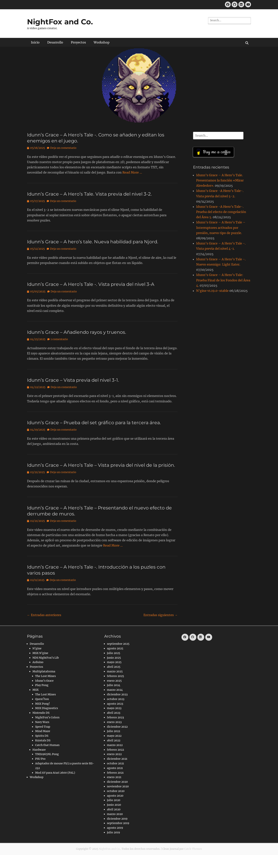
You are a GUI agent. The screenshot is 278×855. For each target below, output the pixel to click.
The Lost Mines (45, 676)
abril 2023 (113, 712)
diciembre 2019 (117, 818)
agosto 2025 (115, 648)
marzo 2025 (115, 671)
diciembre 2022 (117, 726)
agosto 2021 (115, 768)
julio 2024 (113, 685)
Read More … (132, 172)
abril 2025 (113, 667)
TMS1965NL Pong (47, 754)
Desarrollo (55, 42)
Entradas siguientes (160, 615)
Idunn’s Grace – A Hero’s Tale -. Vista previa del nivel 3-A (90, 284)
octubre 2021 (115, 763)
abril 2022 (113, 740)
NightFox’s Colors (47, 717)
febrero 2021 (115, 772)
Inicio (35, 42)
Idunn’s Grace (44, 680)
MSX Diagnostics (46, 708)
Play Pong (41, 685)
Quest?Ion (42, 699)
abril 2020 (113, 809)
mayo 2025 (114, 662)
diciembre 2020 (117, 781)
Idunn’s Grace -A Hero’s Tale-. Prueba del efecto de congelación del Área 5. (221, 212)
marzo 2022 (115, 745)
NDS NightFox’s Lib (45, 657)
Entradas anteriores (44, 615)
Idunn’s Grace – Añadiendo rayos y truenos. (76, 332)
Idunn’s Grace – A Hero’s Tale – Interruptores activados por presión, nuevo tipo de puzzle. (220, 227)
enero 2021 (114, 777)
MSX (35, 689)
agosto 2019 (115, 827)
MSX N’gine (40, 653)
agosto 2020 (115, 795)
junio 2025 (114, 657)
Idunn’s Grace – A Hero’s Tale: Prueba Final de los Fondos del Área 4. (223, 280)
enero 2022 (114, 754)
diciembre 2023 (117, 694)
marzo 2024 (115, 689)
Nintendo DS (40, 712)
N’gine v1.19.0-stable (212, 291)
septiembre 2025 (118, 644)
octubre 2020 (116, 791)
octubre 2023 (115, 699)
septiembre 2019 (118, 823)
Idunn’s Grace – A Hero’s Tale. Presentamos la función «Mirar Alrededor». (220, 180)
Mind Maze (42, 731)
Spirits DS (41, 735)
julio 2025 (113, 653)
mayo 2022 (114, 735)
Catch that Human (47, 745)
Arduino (37, 662)
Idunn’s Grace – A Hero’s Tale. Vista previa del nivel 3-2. (89, 194)
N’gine (37, 648)
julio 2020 (113, 800)
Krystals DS (42, 740)
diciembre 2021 (117, 758)
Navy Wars (42, 722)
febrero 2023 (115, 717)
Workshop (101, 42)
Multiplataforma (43, 671)
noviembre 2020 (118, 786)
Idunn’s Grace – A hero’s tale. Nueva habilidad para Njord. (92, 241)
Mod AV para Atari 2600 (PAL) (55, 772)
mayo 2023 (114, 708)
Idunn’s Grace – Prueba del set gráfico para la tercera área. (94, 422)
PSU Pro (40, 758)
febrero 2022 (115, 749)
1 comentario (59, 339)
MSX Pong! (42, 703)
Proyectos (78, 42)
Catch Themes (193, 849)
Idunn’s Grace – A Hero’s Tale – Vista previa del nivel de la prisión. (101, 465)
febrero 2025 (115, 676)
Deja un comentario (63, 148)
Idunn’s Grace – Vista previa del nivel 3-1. (73, 380)
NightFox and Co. (60, 21)
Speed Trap (42, 726)
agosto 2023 (115, 703)
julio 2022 (113, 731)
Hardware (39, 749)
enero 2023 (114, 722)
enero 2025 (114, 680)
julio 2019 (113, 832)
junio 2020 (114, 804)
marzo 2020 (115, 814)
